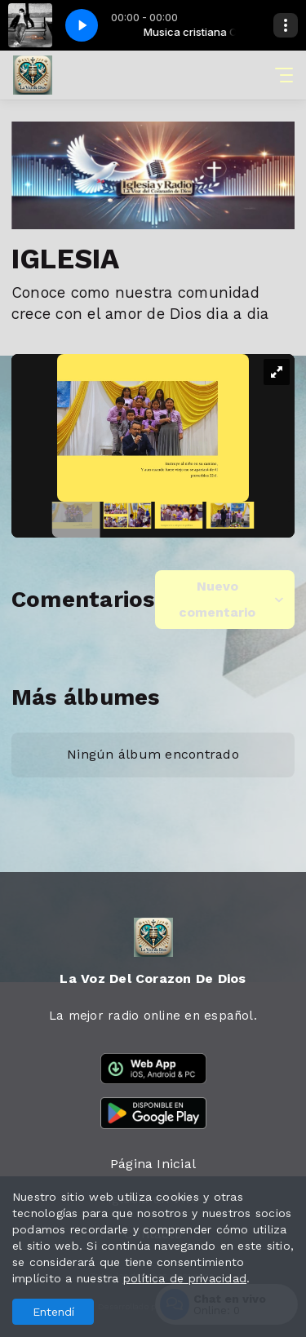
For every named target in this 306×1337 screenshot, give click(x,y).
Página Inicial (153, 1163)
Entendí (53, 1311)
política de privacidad (184, 1278)
